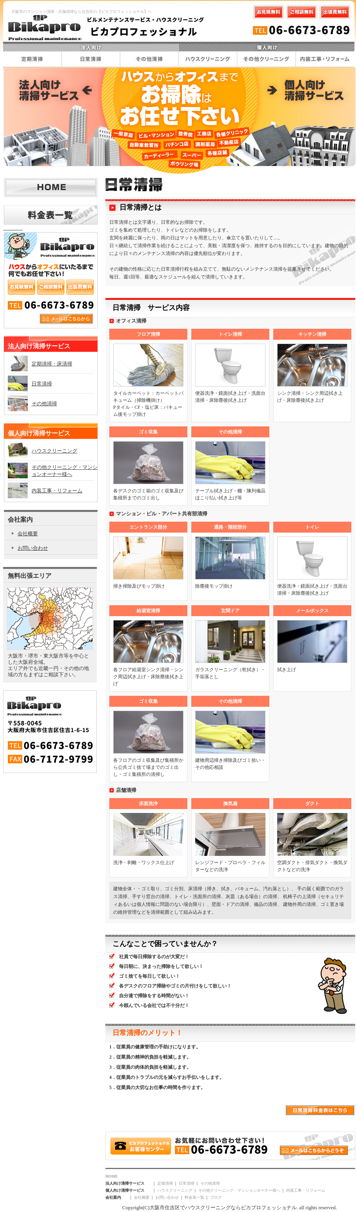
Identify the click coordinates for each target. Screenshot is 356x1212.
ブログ (216, 1197)
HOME (111, 1176)
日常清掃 (186, 1183)
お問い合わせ (167, 1197)
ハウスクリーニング (174, 1190)
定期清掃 (165, 1183)
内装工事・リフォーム (305, 1190)
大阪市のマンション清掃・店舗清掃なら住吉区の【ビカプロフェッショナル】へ (81, 11)
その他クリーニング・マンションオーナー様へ (239, 1190)
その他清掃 (210, 1183)
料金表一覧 (194, 1197)
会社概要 (142, 1197)
